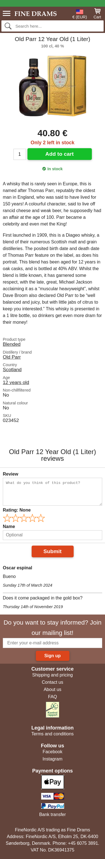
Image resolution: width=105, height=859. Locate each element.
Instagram (52, 759)
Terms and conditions (52, 733)
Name (9, 526)
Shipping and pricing (52, 675)
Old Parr (12, 357)
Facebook (52, 751)
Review (10, 474)
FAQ (52, 696)
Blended (11, 344)
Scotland (12, 369)
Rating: (17, 510)
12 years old (16, 382)
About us (52, 689)
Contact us (52, 682)
